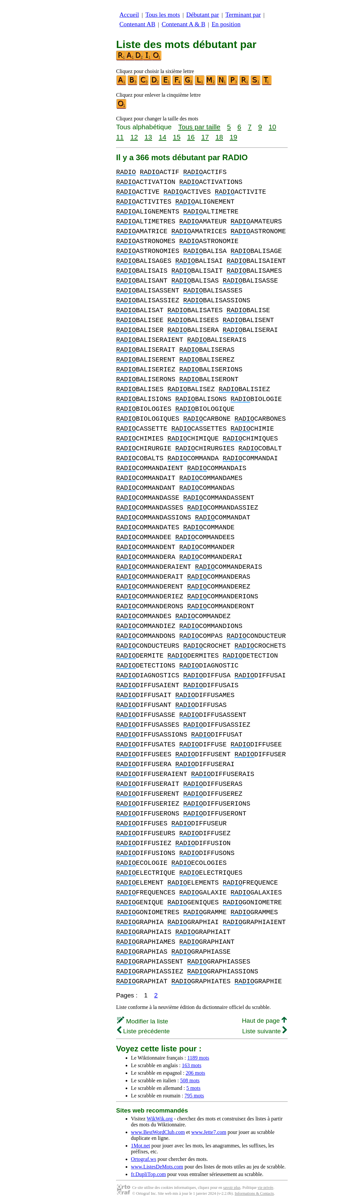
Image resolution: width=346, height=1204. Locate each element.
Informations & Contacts (254, 1193)
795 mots (194, 1095)
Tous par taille (199, 127)
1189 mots (198, 1058)
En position (225, 24)
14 (162, 137)
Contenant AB (137, 24)
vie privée (265, 1187)
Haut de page (264, 1020)
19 (233, 137)
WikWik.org (160, 1118)
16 (191, 137)
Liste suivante (264, 1031)
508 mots (190, 1080)
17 (205, 137)
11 (120, 137)
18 (219, 137)
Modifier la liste (142, 1021)
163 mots (191, 1065)
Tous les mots (162, 14)
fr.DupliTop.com (148, 1174)
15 (177, 137)
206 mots (195, 1073)
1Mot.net (140, 1145)
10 (272, 127)
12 (134, 137)
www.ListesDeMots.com (157, 1166)
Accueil (129, 14)
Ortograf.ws (143, 1159)
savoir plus (231, 1187)
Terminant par (243, 14)
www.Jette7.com (208, 1132)
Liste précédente (143, 1031)
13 (148, 137)
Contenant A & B (183, 24)
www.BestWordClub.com (158, 1132)
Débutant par (202, 14)
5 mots (193, 1088)
